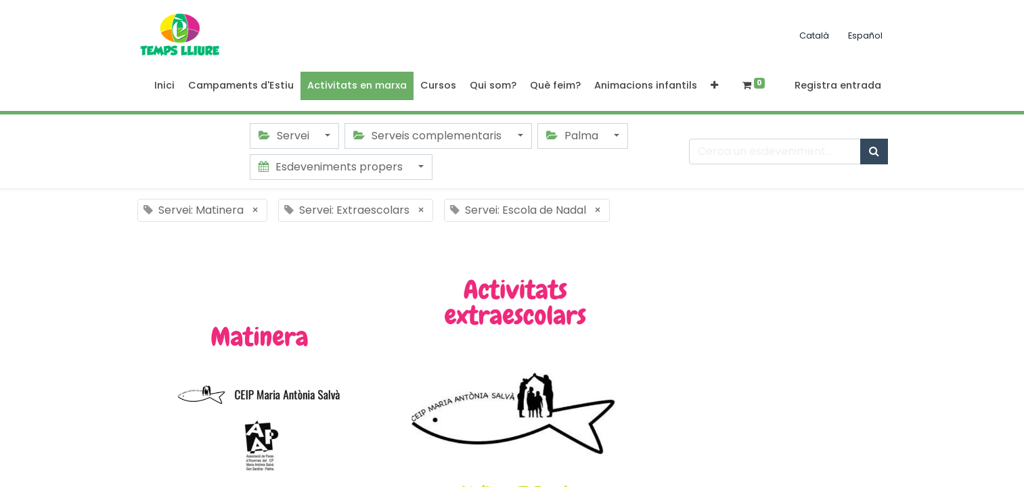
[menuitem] (164, 86)
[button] (714, 86)
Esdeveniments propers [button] (332, 167)
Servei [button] (285, 135)
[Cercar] (874, 151)
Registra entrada (838, 85)
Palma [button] (573, 135)
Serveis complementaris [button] (428, 135)
